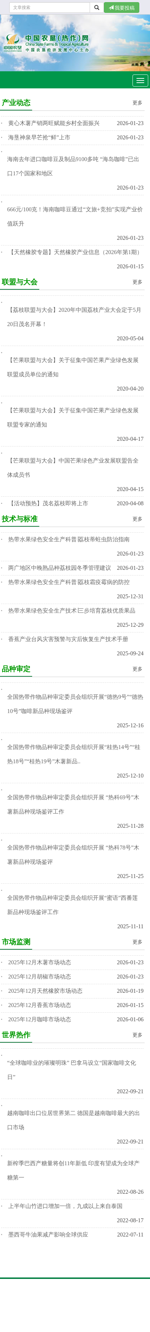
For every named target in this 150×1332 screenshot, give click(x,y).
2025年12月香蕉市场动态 (39, 1005)
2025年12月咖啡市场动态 (39, 1019)
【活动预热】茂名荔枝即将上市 (48, 503)
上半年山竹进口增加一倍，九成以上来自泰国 (65, 1206)
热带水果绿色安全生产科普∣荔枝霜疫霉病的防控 (69, 582)
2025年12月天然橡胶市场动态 (45, 991)
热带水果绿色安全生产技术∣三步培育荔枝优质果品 (71, 611)
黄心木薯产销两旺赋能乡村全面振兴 (54, 123)
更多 (137, 102)
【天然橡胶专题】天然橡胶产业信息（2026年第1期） (75, 252)
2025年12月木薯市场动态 (39, 962)
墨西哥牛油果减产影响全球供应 (48, 1235)
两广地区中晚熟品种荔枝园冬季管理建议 (59, 568)
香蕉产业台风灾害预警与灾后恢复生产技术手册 (68, 639)
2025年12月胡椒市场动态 (39, 977)
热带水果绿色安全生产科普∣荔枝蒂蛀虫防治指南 (69, 539)
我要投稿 (122, 8)
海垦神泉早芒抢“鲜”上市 (39, 137)
